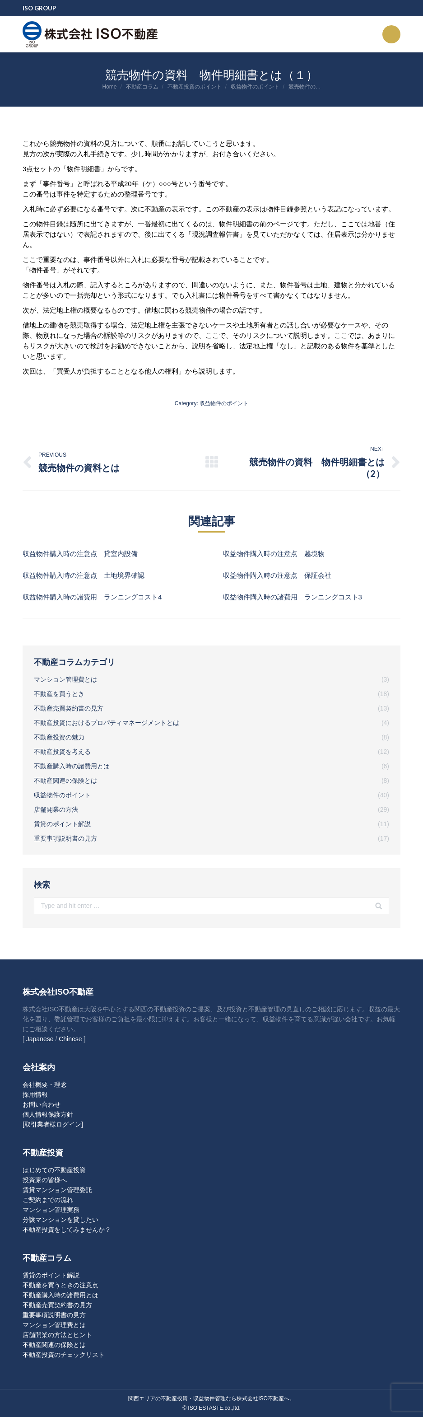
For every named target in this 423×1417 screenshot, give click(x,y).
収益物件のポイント (255, 87)
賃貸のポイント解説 (51, 1275)
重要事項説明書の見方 (54, 1315)
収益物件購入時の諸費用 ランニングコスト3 (292, 597)
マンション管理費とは (54, 1324)
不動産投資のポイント (194, 87)
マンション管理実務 (51, 1209)
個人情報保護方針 (48, 1114)
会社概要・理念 (45, 1084)
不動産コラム (142, 87)
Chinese (70, 1039)
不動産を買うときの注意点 (60, 1285)
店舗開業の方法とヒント (57, 1334)
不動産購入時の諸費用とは (60, 1295)
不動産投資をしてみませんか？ (67, 1229)
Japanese (40, 1039)
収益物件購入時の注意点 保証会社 (277, 575)
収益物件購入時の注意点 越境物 (274, 553)
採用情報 (35, 1094)
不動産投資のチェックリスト (64, 1354)
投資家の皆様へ (45, 1179)
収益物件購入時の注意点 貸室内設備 (80, 553)
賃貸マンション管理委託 (57, 1189)
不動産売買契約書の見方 (57, 1305)
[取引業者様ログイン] (53, 1124)
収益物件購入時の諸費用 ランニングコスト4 (92, 597)
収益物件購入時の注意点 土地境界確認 (83, 575)
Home (109, 87)
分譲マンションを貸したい (60, 1219)
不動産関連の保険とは (54, 1344)
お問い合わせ (41, 1104)
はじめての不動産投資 (54, 1170)
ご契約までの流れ (48, 1199)
